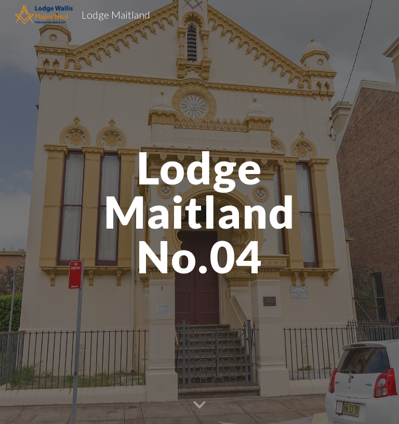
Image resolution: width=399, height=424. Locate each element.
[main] (199, 212)
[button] (199, 405)
